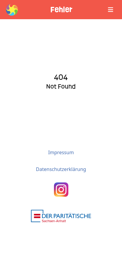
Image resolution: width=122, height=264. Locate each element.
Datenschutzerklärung (61, 169)
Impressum (61, 152)
